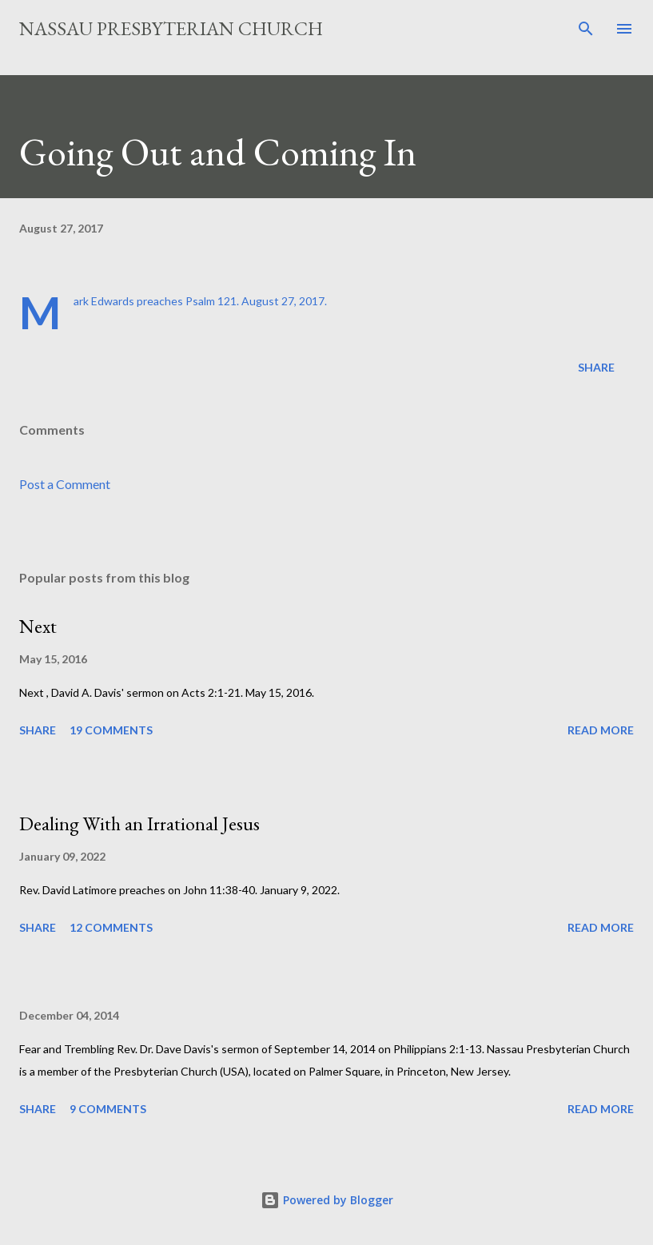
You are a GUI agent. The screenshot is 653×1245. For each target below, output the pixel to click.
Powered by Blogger (327, 1199)
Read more (600, 730)
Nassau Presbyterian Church (171, 28)
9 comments (108, 1109)
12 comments (111, 927)
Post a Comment (64, 483)
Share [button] (596, 367)
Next (38, 626)
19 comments (111, 730)
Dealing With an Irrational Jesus (139, 823)
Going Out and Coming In (217, 152)
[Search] (585, 28)
